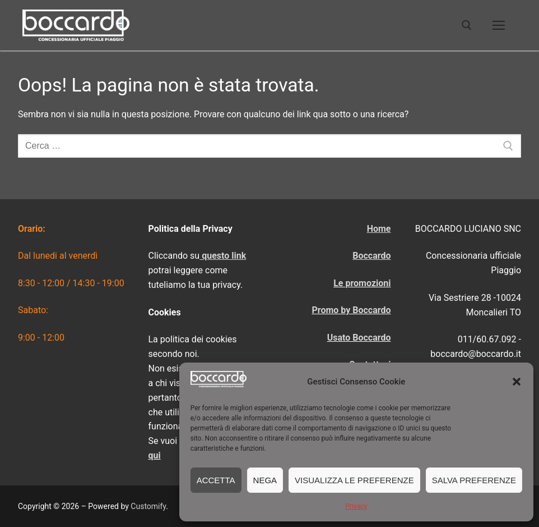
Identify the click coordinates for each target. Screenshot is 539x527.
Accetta (216, 480)
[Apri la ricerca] (467, 25)
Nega (265, 480)
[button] (516, 381)
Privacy (356, 506)
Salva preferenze (474, 480)
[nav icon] (499, 25)
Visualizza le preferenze (354, 480)
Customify (148, 506)
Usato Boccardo (359, 337)
